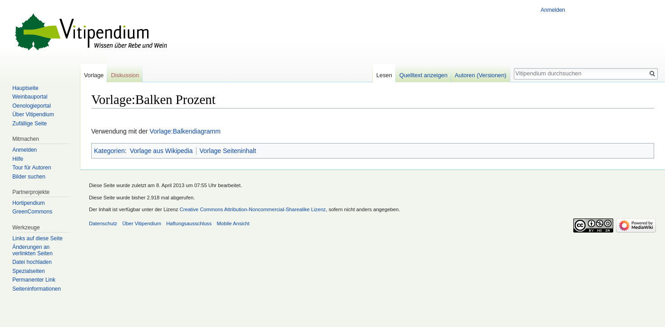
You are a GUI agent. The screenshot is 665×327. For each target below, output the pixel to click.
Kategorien (109, 150)
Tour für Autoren (31, 167)
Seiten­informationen (36, 289)
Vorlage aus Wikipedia (161, 150)
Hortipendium (28, 203)
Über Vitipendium (33, 114)
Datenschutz (103, 223)
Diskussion (125, 75)
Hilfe (17, 159)
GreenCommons (32, 211)
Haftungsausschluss (189, 223)
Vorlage (93, 75)
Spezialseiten (28, 271)
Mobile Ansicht (233, 223)
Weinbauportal (29, 97)
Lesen (384, 75)
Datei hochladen (32, 262)
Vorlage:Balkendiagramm (184, 131)
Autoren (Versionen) (481, 75)
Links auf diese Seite (37, 238)
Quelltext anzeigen (423, 75)
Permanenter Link (33, 280)
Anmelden (553, 10)
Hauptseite (25, 88)
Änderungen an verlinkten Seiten (32, 250)
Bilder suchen (28, 176)
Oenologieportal (31, 106)
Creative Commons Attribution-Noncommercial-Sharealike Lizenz (253, 209)
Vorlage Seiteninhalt (228, 150)
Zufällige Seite (29, 123)
